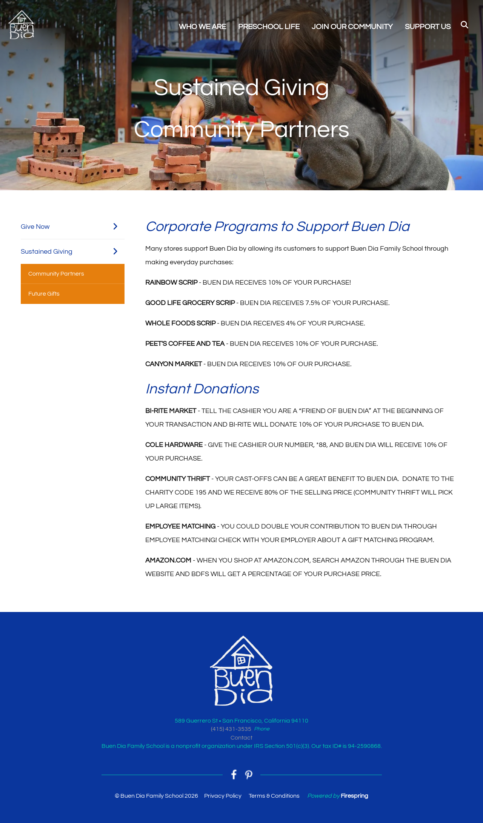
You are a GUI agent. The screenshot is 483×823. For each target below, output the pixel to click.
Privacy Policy (223, 796)
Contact (241, 738)
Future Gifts (44, 294)
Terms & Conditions (274, 796)
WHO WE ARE (202, 27)
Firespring (354, 796)
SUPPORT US (428, 27)
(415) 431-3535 (231, 729)
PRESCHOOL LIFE (269, 27)
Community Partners (56, 274)
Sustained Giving (73, 251)
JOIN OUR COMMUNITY (352, 27)
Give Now (73, 226)
